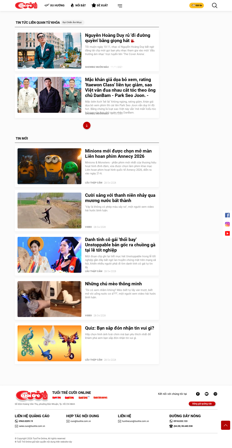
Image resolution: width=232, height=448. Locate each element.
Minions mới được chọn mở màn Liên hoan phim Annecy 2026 (118, 153)
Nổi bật (78, 5)
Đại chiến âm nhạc (72, 22)
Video (88, 227)
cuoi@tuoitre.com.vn (78, 421)
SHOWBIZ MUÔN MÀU (97, 67)
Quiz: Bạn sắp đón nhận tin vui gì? (119, 328)
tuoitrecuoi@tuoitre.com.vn (133, 421)
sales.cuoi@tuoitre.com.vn (30, 426)
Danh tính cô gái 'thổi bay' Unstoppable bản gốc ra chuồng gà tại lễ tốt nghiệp (120, 245)
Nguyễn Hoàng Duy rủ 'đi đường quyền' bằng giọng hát (117, 38)
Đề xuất (100, 5)
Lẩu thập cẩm (93, 182)
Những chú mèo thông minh (113, 283)
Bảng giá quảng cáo (202, 403)
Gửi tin (196, 5)
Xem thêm (87, 126)
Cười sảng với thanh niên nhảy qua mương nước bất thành (120, 198)
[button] (119, 6)
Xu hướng (54, 5)
